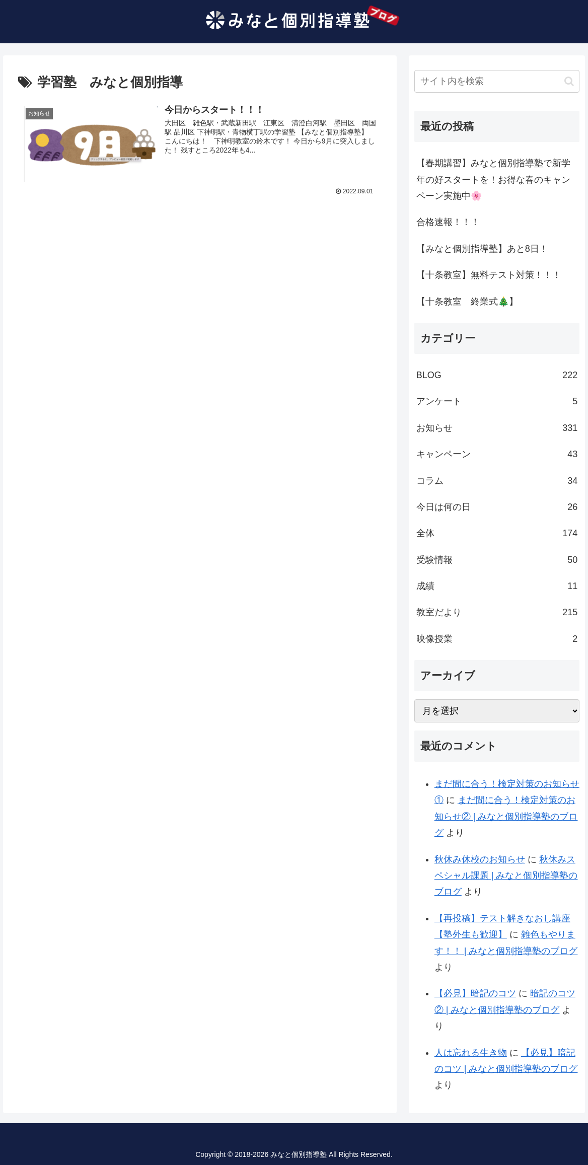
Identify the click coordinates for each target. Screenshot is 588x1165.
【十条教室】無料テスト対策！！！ (488, 275)
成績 (496, 586)
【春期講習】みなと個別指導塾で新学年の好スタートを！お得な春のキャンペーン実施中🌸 (493, 179)
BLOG (496, 375)
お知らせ (496, 428)
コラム (496, 481)
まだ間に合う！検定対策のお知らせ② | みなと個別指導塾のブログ (506, 816)
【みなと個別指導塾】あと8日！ (482, 249)
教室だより (496, 612)
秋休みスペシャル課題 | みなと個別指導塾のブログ (506, 875)
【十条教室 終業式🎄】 (467, 302)
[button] (569, 81)
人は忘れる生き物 (470, 1053)
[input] (496, 81)
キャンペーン (496, 454)
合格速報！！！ (448, 222)
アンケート (496, 401)
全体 (496, 533)
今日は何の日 (496, 507)
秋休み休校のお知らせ (479, 859)
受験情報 (496, 560)
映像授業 (496, 639)
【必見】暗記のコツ (475, 993)
